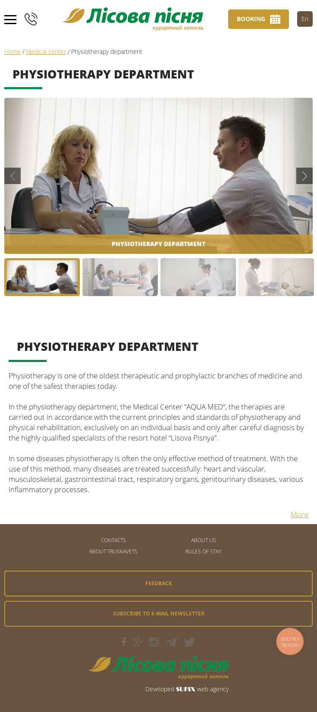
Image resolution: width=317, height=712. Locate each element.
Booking (251, 19)
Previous (12, 176)
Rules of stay (203, 551)
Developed (159, 689)
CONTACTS (113, 540)
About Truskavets (113, 551)
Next (304, 176)
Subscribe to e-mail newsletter (158, 613)
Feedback (158, 583)
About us (203, 540)
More (299, 514)
